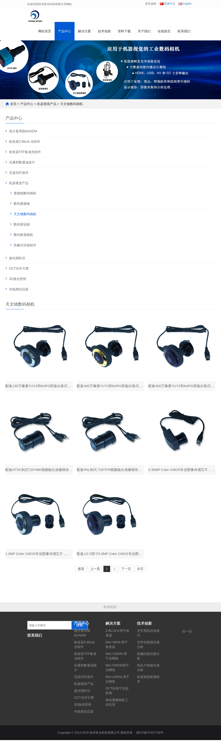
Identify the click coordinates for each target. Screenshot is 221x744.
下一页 (126, 572)
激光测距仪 (17, 258)
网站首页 (44, 33)
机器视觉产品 (46, 104)
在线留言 (164, 33)
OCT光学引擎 (19, 268)
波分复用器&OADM (23, 131)
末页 (140, 572)
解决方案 (84, 33)
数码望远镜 (22, 224)
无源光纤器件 (18, 173)
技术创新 (104, 33)
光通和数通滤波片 (22, 162)
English (184, 3)
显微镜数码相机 (25, 193)
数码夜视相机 (23, 235)
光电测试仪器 (18, 289)
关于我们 (144, 33)
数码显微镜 (22, 203)
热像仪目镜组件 (25, 245)
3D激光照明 (17, 279)
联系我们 (183, 33)
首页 (13, 104)
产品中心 (64, 33)
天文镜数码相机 (71, 104)
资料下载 (124, 33)
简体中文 (167, 3)
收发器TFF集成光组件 (25, 152)
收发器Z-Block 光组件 (24, 141)
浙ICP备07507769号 (150, 736)
